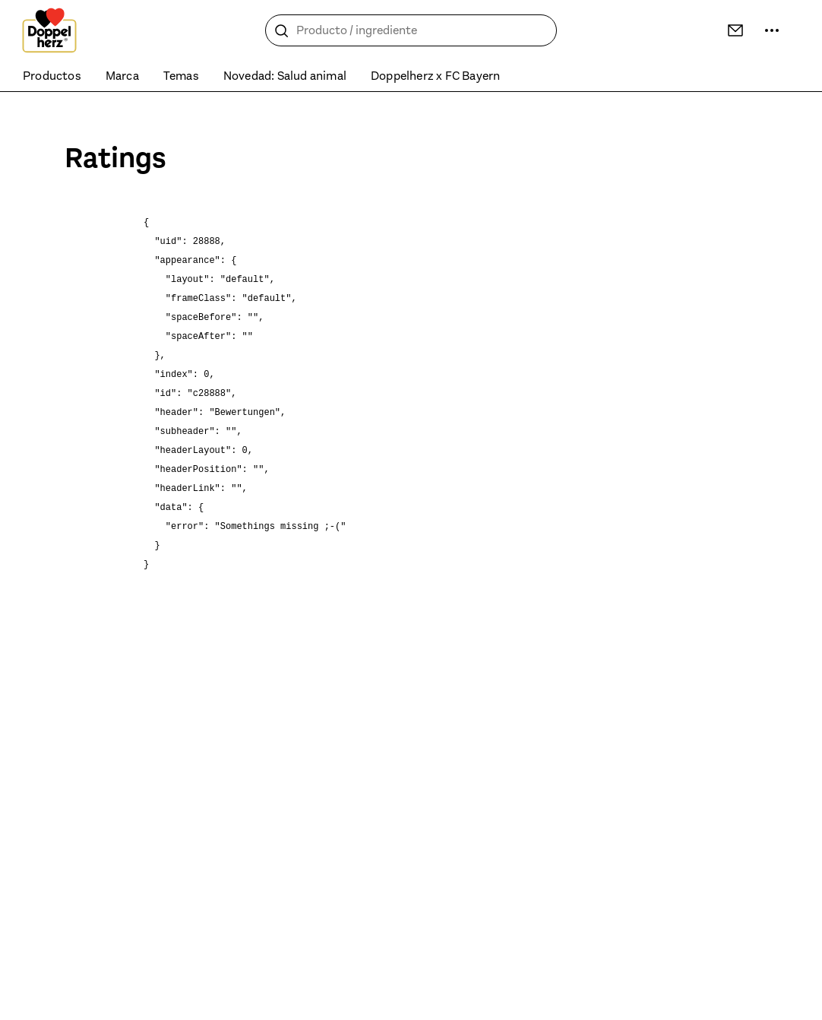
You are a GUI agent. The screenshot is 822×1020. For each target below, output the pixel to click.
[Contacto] (735, 30)
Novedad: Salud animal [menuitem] (284, 76)
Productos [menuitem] (52, 76)
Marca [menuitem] (122, 76)
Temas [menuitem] (181, 76)
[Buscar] (282, 31)
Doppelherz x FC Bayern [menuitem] (435, 76)
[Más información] (772, 30)
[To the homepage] (49, 30)
